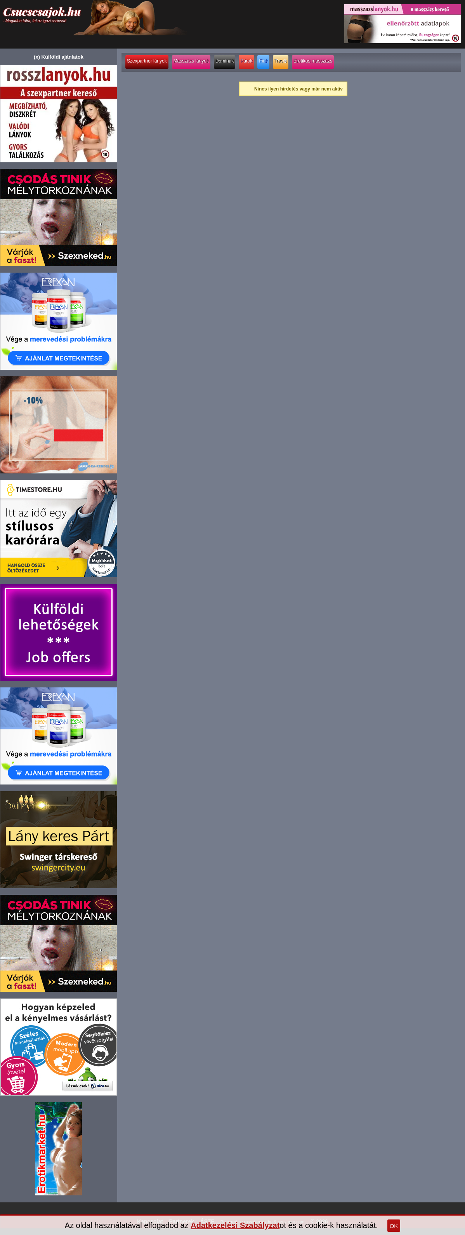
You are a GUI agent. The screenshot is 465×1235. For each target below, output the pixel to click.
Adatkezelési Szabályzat (235, 1225)
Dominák (224, 61)
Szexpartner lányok (147, 61)
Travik (280, 61)
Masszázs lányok (191, 61)
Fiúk (263, 61)
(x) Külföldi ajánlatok (58, 57)
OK (394, 1226)
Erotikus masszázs (312, 61)
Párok (246, 61)
